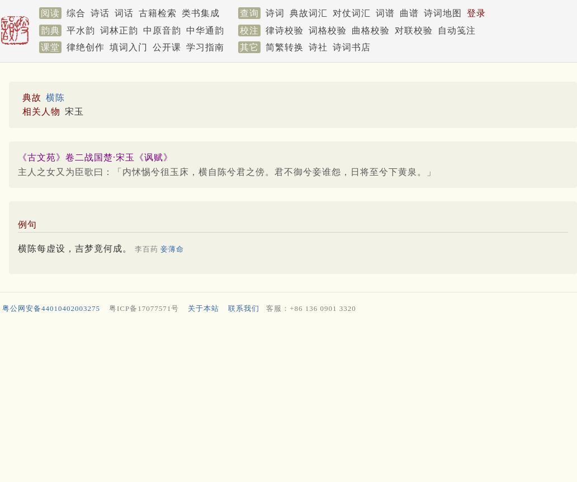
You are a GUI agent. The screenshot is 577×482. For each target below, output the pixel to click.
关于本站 (203, 308)
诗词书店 (352, 47)
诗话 (100, 13)
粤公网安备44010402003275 (51, 308)
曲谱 (409, 13)
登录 (476, 13)
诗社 (318, 47)
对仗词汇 (352, 13)
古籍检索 (158, 13)
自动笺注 (457, 30)
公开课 (167, 47)
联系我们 (243, 308)
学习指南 (205, 47)
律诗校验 (285, 30)
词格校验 (328, 30)
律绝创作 (86, 47)
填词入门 (129, 47)
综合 (76, 13)
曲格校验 (371, 30)
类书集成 (201, 13)
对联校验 (414, 30)
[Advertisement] (286, 400)
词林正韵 (119, 30)
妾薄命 (172, 249)
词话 (124, 13)
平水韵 (81, 30)
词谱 (385, 13)
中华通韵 (205, 30)
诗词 (275, 13)
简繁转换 (285, 47)
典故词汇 (309, 13)
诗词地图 (443, 13)
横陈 (55, 97)
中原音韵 (162, 30)
